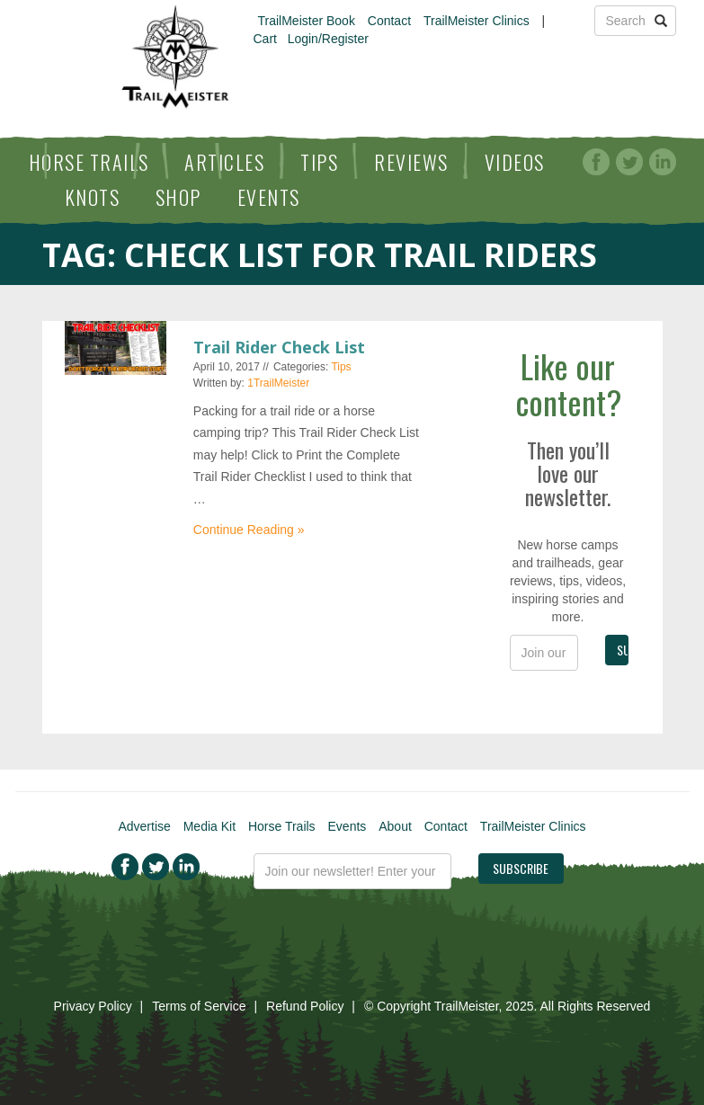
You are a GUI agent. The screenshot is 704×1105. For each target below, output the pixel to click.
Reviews (411, 161)
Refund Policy (304, 1006)
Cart (265, 38)
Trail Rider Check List (279, 347)
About (395, 826)
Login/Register (328, 38)
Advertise (144, 826)
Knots (92, 197)
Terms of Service (198, 1006)
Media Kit (209, 826)
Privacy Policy (93, 1006)
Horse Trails (89, 161)
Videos (515, 161)
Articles (224, 161)
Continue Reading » (249, 529)
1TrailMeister (278, 383)
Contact (389, 20)
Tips (319, 161)
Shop (178, 197)
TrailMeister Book (306, 20)
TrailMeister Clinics (476, 20)
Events (268, 197)
